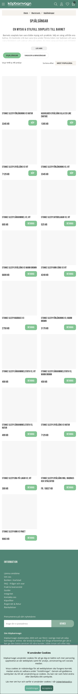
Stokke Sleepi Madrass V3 (13, 318)
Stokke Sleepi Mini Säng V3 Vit (54, 267)
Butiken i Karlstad (12, 580)
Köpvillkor (9, 600)
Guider (7, 590)
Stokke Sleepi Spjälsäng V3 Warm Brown (19, 267)
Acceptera (47, 688)
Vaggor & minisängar (35, 55)
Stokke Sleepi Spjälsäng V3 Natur (55, 424)
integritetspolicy (64, 681)
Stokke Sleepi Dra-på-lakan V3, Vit (16, 478)
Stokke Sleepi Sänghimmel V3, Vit (16, 217)
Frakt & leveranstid (13, 587)
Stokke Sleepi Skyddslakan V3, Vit (55, 217)
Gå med (63, 623)
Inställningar (32, 688)
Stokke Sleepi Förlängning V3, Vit (55, 166)
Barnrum (36, 13)
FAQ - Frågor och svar (14, 583)
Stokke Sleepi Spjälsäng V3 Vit (15, 166)
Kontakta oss (10, 597)
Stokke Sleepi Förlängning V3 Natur (17, 113)
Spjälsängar (49, 13)
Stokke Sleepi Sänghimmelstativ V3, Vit (19, 371)
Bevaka (31, 223)
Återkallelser (10, 607)
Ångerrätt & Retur (12, 604)
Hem (26, 13)
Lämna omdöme (12, 573)
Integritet (8, 593)
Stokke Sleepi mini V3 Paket (13, 531)
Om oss (7, 576)
